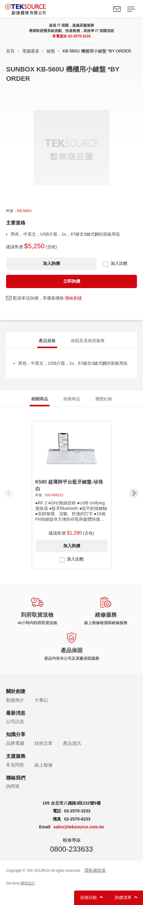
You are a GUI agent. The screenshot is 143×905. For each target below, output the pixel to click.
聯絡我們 (117, 9)
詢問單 (13, 786)
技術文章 (43, 743)
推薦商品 (71, 398)
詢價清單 (123, 897)
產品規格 (47, 340)
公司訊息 (15, 721)
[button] (133, 493)
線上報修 (43, 764)
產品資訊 (72, 743)
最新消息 (15, 713)
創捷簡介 (15, 700)
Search (103, 9)
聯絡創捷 (73, 298)
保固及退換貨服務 (88, 340)
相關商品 (39, 398)
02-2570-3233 (79, 36)
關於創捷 (15, 691)
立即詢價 (71, 281)
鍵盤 (51, 51)
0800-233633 (71, 849)
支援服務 (15, 756)
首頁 (10, 51)
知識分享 (15, 734)
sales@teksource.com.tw (79, 826)
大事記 (41, 700)
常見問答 (15, 764)
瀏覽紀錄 (103, 398)
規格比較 (88, 897)
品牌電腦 (15, 743)
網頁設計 (28, 883)
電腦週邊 (30, 51)
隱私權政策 (95, 870)
